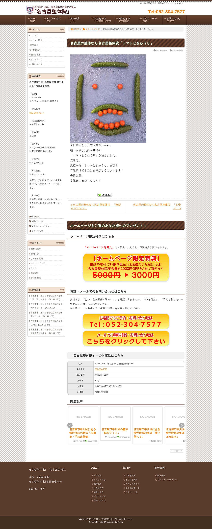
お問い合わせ (175, 19)
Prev (70, 425)
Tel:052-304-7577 (166, 11)
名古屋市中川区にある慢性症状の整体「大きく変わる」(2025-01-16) (45, 306)
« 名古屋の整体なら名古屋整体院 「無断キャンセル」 (96, 206)
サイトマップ (37, 231)
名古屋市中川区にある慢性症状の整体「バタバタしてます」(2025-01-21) (45, 297)
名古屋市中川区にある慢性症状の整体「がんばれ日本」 (179, 433)
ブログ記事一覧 (131, 488)
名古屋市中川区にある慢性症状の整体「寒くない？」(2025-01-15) (45, 314)
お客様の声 (103, 19)
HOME (75, 29)
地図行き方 (127, 19)
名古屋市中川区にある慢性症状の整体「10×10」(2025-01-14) (45, 323)
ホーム (34, 19)
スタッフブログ (91, 29)
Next (182, 425)
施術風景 (79, 19)
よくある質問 (37, 258)
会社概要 (35, 216)
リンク (34, 268)
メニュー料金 (55, 19)
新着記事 (35, 273)
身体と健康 (36, 278)
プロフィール (151, 19)
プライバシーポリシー (41, 226)
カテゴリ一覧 (130, 492)
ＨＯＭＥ (34, 35)
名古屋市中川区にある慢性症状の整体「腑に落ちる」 (147, 433)
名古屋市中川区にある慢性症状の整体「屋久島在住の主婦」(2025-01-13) (45, 331)
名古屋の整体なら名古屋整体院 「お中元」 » (157, 206)
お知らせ (35, 253)
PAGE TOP (176, 451)
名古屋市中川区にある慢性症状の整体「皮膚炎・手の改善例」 (82, 433)
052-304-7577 (101, 369)
